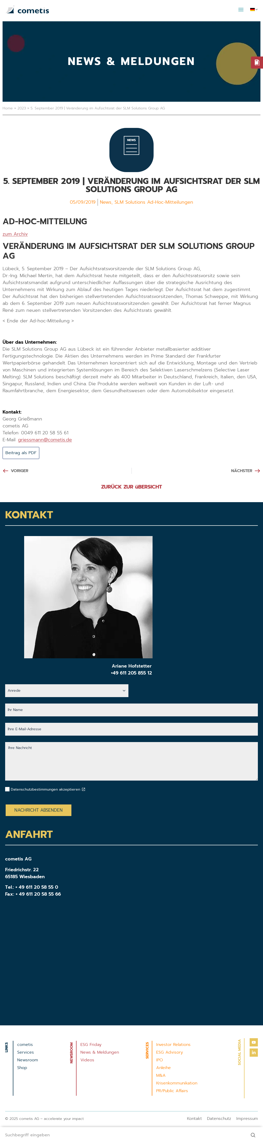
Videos (87, 1060)
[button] (241, 9)
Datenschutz (219, 1119)
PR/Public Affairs (172, 1091)
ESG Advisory (169, 1053)
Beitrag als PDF (22, 453)
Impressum (247, 1119)
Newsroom (27, 1060)
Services (25, 1053)
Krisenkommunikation (176, 1084)
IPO (159, 1060)
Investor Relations (173, 1045)
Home (8, 108)
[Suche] (253, 1134)
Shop (22, 1068)
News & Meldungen (99, 1053)
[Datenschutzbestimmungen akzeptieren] (83, 790)
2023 (21, 108)
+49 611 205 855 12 (131, 673)
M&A (161, 1076)
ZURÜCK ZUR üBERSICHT (131, 487)
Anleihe (163, 1068)
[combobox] (121, 1134)
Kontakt (194, 1119)
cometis (25, 1045)
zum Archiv (15, 234)
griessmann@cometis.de (45, 439)
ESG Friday (90, 1045)
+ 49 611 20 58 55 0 (36, 887)
